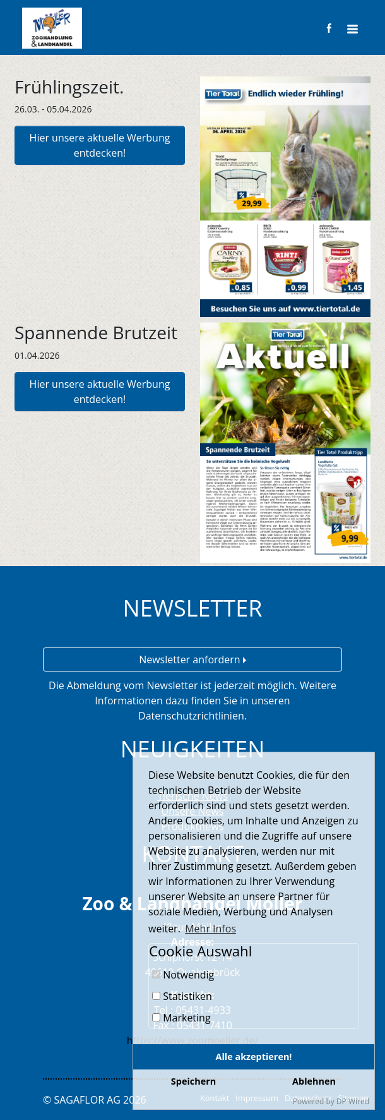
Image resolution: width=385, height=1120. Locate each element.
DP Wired (352, 1101)
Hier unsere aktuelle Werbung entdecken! (100, 145)
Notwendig (183, 975)
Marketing (181, 1018)
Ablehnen (314, 1081)
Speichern (193, 1081)
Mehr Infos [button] (210, 929)
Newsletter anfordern (192, 659)
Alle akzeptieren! (254, 1057)
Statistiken (182, 996)
